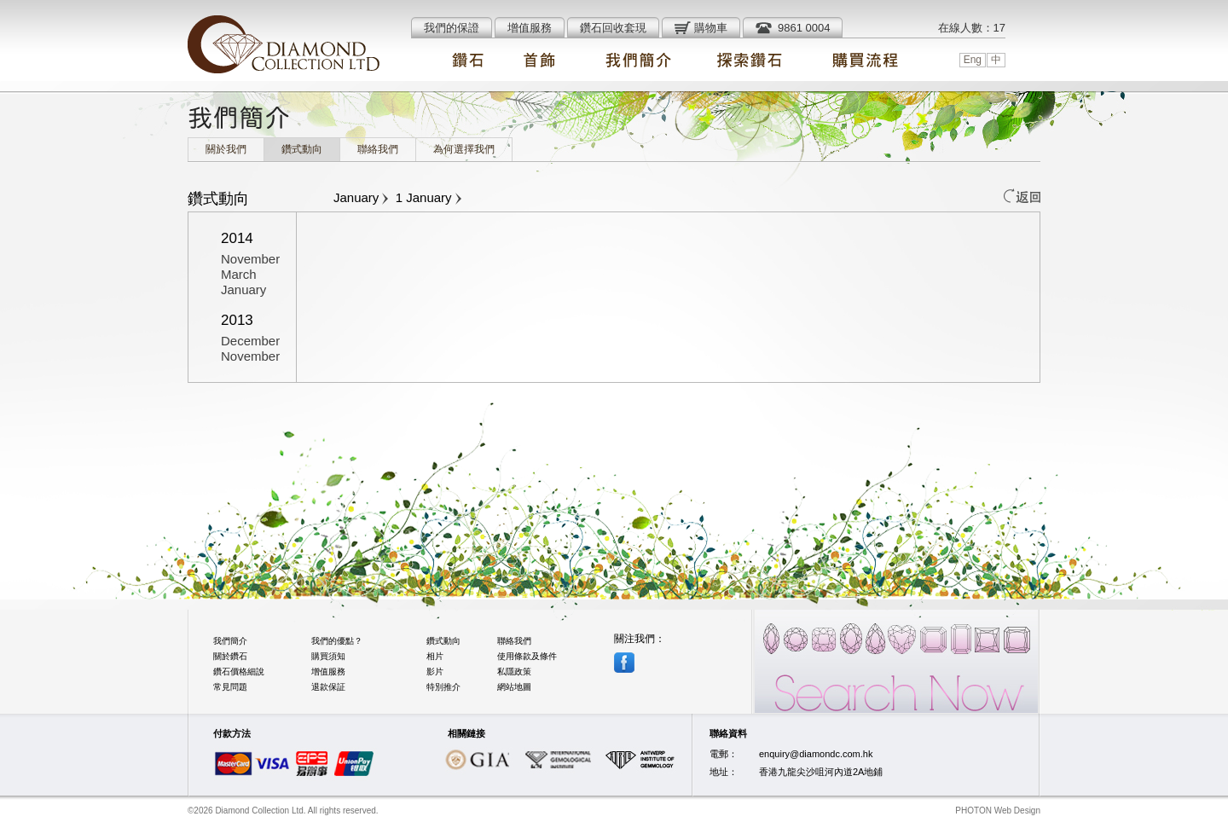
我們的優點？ (336, 641)
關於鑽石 (230, 656)
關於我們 (226, 149)
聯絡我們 (377, 149)
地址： (724, 772)
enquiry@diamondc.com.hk (815, 754)
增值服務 (328, 671)
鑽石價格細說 (238, 671)
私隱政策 (514, 671)
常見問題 (230, 687)
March (239, 274)
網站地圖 (514, 687)
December (250, 340)
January (243, 289)
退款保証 (328, 687)
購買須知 (328, 656)
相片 (434, 656)
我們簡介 (230, 641)
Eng (973, 60)
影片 (434, 671)
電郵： (724, 754)
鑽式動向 (301, 149)
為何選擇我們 (464, 149)
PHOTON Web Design (997, 810)
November (250, 259)
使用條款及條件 (527, 656)
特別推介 (443, 687)
